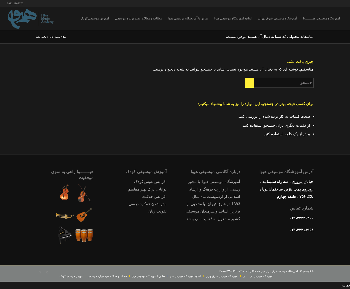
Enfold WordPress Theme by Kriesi (239, 271)
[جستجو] (279, 83)
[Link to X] (46, 272)
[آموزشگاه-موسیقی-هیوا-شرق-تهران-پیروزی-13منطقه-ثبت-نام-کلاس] (31, 18)
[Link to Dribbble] (40, 272)
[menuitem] (321, 18)
